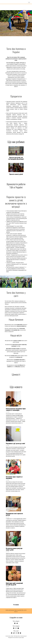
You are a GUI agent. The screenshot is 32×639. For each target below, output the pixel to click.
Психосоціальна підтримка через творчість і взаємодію (16, 409)
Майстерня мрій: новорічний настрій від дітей (14, 584)
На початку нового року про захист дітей (14, 549)
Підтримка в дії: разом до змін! (15, 443)
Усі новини (16, 604)
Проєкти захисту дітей (16, 174)
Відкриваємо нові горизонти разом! (14, 514)
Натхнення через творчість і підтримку (14, 477)
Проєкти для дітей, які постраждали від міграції (16, 158)
